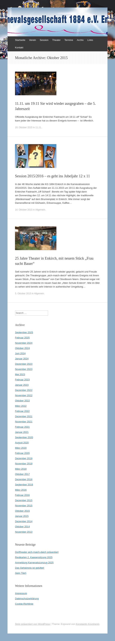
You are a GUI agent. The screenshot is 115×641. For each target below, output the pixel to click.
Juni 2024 (20, 353)
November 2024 (24, 342)
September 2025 (24, 332)
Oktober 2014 (22, 526)
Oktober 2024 (22, 348)
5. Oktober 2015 (23, 293)
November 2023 (24, 369)
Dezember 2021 (24, 416)
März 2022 (20, 405)
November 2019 (24, 463)
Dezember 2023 (24, 363)
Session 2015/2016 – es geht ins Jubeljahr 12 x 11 (52, 176)
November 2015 (24, 505)
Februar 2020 (22, 453)
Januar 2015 (22, 516)
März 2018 (20, 468)
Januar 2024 (22, 358)
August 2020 (22, 442)
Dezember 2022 (24, 390)
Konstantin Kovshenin (88, 624)
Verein (32, 40)
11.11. (39, 127)
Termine (68, 40)
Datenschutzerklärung (27, 598)
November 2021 (24, 421)
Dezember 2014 (24, 521)
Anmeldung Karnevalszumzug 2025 (34, 562)
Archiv (80, 40)
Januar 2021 (22, 432)
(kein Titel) (20, 573)
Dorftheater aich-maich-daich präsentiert (37, 552)
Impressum (21, 593)
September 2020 (24, 437)
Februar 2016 (22, 495)
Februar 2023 (22, 379)
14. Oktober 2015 (24, 209)
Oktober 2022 (22, 400)
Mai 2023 (20, 374)
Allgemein (40, 209)
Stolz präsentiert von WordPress (32, 624)
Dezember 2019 (24, 458)
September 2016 (24, 484)
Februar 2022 (22, 411)
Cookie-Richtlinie (24, 603)
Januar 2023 (22, 384)
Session (44, 40)
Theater (56, 40)
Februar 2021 (22, 426)
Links (90, 40)
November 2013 (24, 531)
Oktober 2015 (22, 510)
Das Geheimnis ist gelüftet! (29, 567)
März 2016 (20, 489)
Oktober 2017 (22, 474)
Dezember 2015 (24, 500)
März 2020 (20, 447)
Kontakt (19, 47)
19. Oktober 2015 (24, 127)
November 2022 (24, 395)
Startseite (20, 40)
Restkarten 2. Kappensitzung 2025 (33, 557)
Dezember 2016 (24, 479)
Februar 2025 (22, 337)
